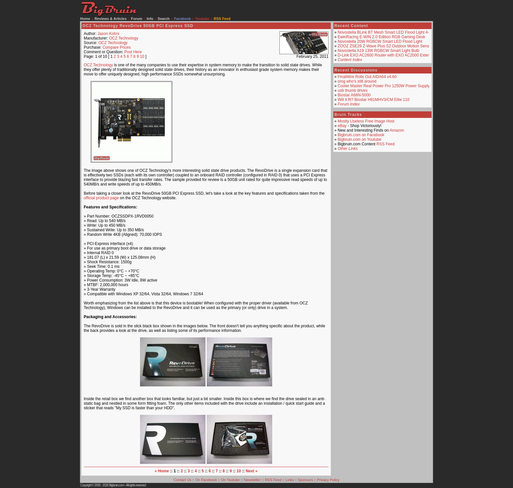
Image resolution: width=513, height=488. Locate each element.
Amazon (397, 130)
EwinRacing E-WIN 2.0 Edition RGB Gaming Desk (381, 37)
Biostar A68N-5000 (354, 95)
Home (85, 19)
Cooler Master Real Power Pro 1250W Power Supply (384, 86)
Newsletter (252, 480)
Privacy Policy (328, 480)
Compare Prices (116, 47)
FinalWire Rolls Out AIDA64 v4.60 (367, 76)
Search (164, 19)
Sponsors (305, 480)
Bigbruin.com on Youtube (359, 139)
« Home (162, 471)
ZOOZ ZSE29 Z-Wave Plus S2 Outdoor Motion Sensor (385, 46)
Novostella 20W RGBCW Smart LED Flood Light (380, 41)
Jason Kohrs (108, 33)
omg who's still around (357, 81)
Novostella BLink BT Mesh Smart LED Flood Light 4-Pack (388, 32)
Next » (251, 471)
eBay (342, 125)
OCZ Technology (123, 38)
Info (150, 19)
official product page (101, 198)
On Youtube (230, 480)
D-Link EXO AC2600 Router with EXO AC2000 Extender (387, 55)
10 (142, 56)
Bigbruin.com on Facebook (361, 135)
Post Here (133, 52)
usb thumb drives (352, 90)
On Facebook (206, 480)
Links (289, 480)
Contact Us (182, 480)
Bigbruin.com (116, 485)
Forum (136, 19)
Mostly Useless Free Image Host (366, 121)
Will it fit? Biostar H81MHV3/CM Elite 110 (373, 99)
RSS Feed (386, 144)
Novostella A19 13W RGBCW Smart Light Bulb (378, 50)
